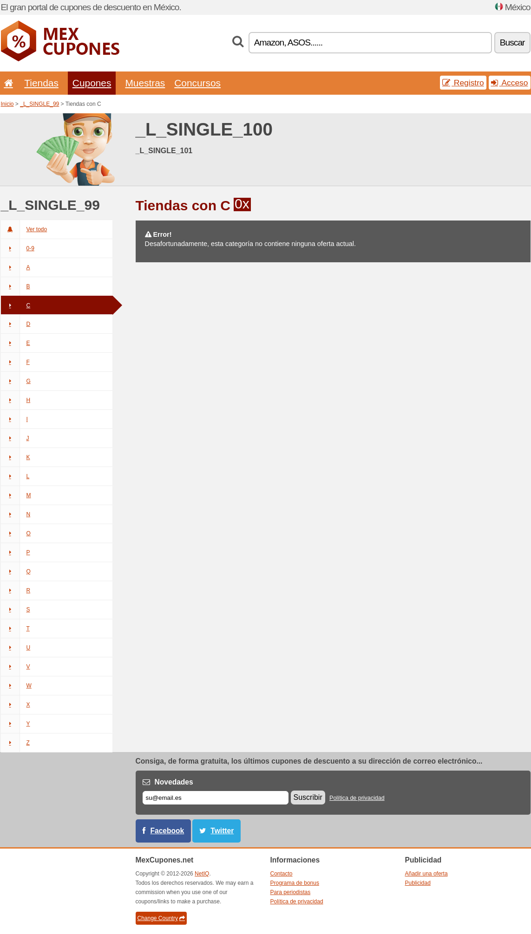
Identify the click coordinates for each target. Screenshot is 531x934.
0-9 (17, 248)
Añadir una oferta (426, 873)
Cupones (91, 83)
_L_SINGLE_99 (39, 104)
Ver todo (24, 229)
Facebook (167, 831)
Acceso (509, 82)
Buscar (512, 42)
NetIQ (202, 873)
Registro (463, 82)
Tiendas (41, 83)
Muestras (145, 83)
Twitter (222, 831)
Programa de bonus (294, 883)
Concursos (197, 83)
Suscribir (308, 797)
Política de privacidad (357, 798)
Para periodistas (290, 892)
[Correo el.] (215, 797)
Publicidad (418, 883)
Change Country (161, 918)
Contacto (281, 873)
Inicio (7, 104)
